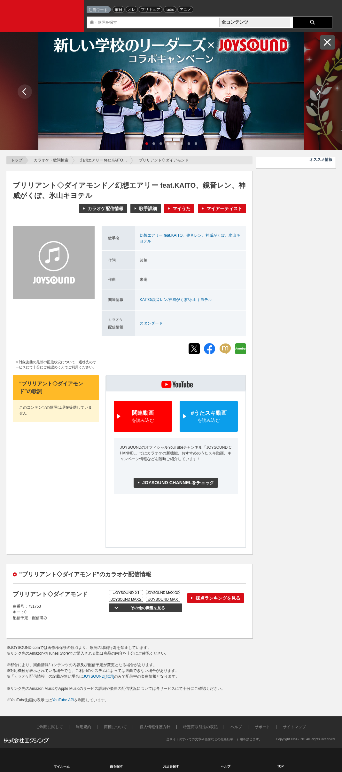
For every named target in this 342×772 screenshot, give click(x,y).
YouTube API (63, 700)
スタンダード (151, 323)
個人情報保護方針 (155, 727)
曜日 (118, 9)
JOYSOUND (55, 16)
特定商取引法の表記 (200, 727)
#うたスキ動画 (209, 417)
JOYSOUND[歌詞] (98, 676)
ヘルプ (236, 727)
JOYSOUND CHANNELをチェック (178, 482)
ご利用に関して (49, 727)
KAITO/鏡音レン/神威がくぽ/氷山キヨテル (176, 299)
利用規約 (83, 727)
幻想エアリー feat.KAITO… (103, 160)
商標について (115, 727)
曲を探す (116, 766)
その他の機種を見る (147, 608)
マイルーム (62, 766)
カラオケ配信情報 (105, 208)
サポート (262, 727)
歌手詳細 (148, 208)
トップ (16, 160)
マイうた (181, 208)
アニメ (185, 9)
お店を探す (171, 766)
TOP (280, 766)
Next (318, 91)
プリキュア (150, 9)
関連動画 (143, 417)
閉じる (327, 42)
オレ (132, 9)
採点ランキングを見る (218, 598)
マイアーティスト (224, 208)
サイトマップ (294, 727)
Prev (25, 91)
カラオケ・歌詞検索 (51, 160)
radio (170, 9)
